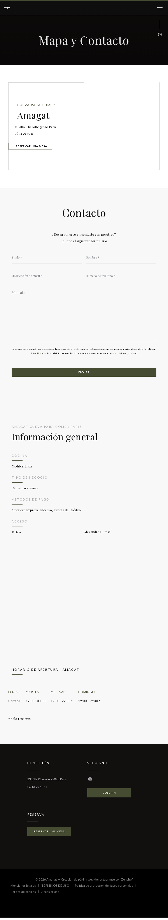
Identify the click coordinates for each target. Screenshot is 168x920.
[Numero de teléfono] (121, 276)
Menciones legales (25, 888)
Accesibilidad (50, 894)
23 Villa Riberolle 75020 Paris (50, 125)
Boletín (109, 795)
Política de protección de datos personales (106, 888)
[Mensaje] (84, 315)
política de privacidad (126, 355)
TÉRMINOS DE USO (58, 888)
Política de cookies (25, 894)
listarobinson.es (38, 355)
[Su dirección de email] (47, 276)
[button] (160, 7)
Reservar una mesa (33, 146)
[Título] (47, 257)
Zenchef (127, 882)
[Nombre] (121, 257)
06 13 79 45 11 (26, 132)
